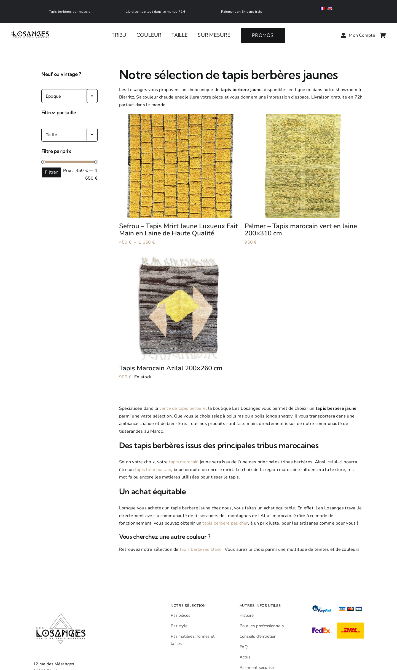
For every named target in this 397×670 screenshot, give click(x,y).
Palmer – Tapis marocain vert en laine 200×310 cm (301, 230)
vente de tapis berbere (182, 408)
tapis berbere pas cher (225, 523)
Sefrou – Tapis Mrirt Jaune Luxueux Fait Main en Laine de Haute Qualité (178, 230)
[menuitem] (324, 9)
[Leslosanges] (30, 26)
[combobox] (69, 96)
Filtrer (51, 172)
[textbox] (69, 96)
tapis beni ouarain (153, 470)
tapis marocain (183, 462)
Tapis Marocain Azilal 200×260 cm (170, 368)
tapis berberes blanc (200, 549)
